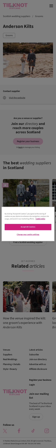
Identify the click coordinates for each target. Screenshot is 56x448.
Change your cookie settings (28, 234)
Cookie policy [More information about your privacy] (40, 219)
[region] (28, 224)
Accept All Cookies (28, 227)
